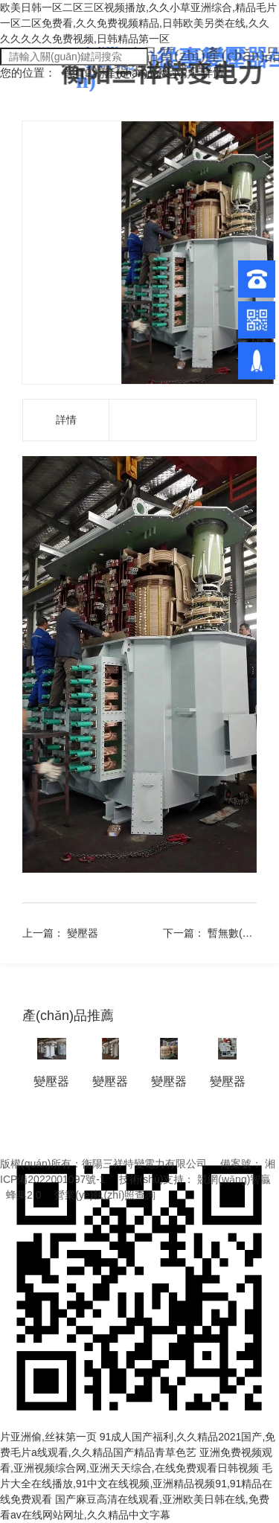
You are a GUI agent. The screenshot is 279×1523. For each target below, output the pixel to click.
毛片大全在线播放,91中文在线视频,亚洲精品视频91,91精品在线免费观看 (136, 1483)
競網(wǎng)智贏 (234, 1179)
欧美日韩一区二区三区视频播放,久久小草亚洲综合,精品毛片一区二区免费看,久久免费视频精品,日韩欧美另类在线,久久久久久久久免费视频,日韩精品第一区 (138, 23)
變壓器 (82, 933)
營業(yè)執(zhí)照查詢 (104, 1195)
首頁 (75, 72)
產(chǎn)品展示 (144, 72)
